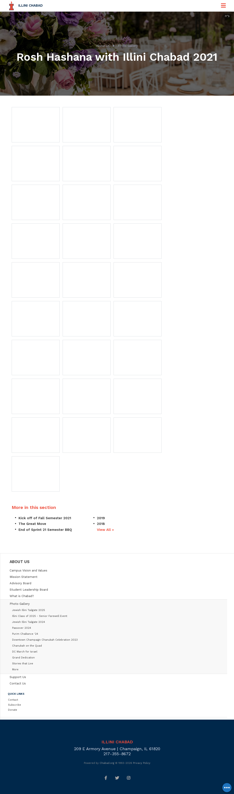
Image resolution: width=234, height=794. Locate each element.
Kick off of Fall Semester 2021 (45, 518)
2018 (101, 524)
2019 (101, 518)
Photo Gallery (128, 45)
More (15, 669)
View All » (105, 530)
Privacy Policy (141, 763)
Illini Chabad (30, 5)
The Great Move (32, 524)
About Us (103, 45)
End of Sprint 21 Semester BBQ (45, 530)
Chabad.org (107, 763)
